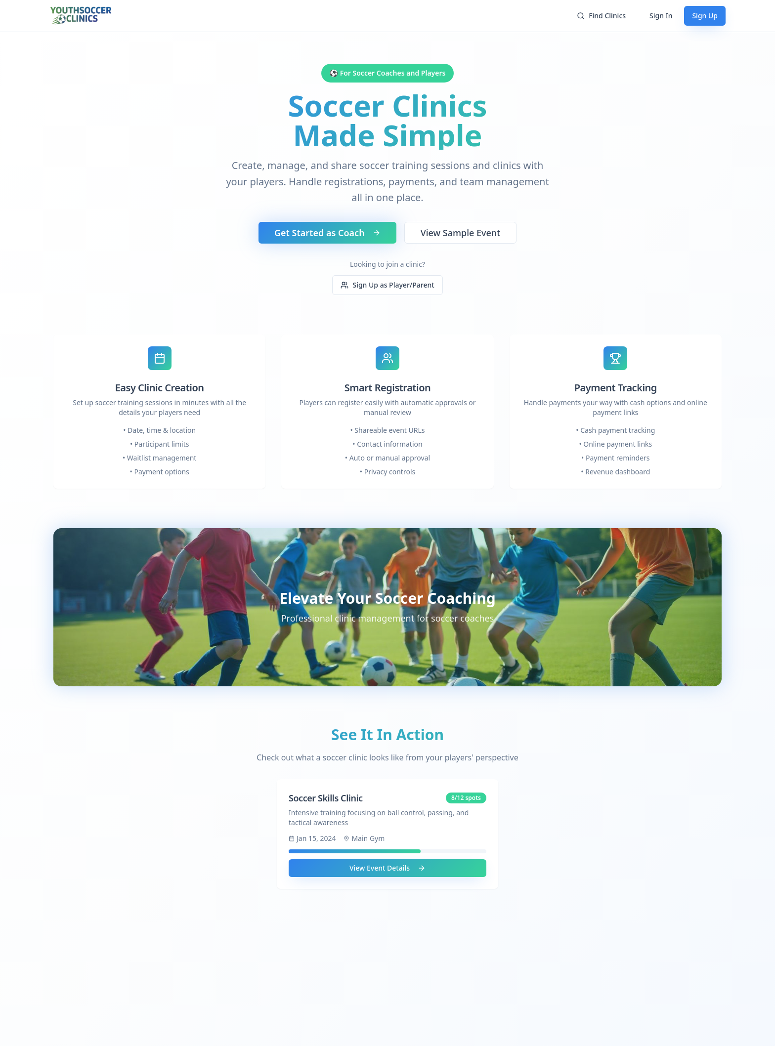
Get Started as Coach (327, 233)
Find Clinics (601, 15)
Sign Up (705, 15)
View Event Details (387, 868)
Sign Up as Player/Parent (387, 285)
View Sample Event (460, 233)
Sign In (660, 15)
